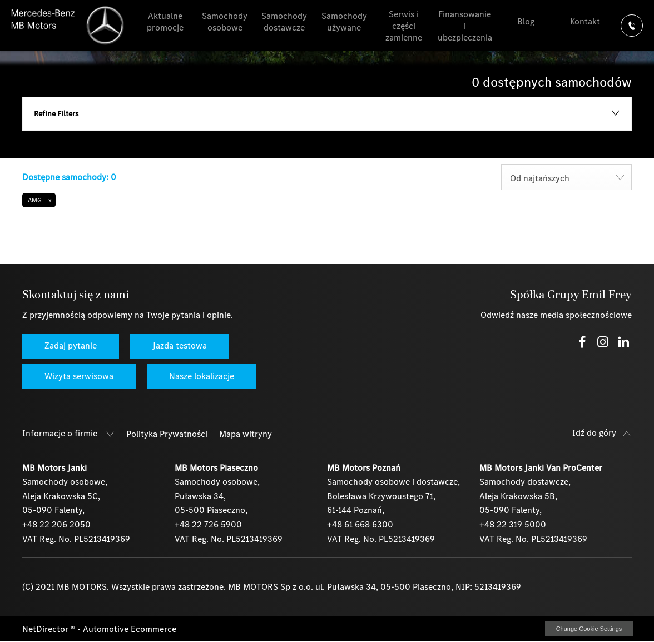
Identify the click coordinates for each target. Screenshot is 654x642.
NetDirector (46, 629)
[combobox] (566, 177)
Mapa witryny (245, 434)
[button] (39, 200)
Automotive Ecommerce (129, 629)
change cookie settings (589, 628)
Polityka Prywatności (166, 434)
